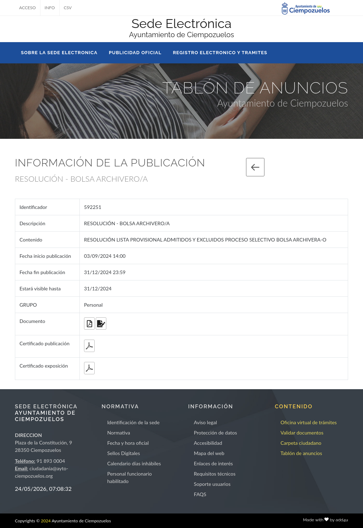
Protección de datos (215, 433)
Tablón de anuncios (301, 453)
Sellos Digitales (123, 453)
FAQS (200, 494)
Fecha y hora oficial (128, 443)
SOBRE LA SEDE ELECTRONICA (59, 52)
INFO (50, 7)
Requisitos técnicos (215, 474)
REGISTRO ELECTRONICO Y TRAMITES (220, 52)
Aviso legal (205, 422)
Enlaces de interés (213, 463)
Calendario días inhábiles (134, 463)
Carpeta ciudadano (300, 443)
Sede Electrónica (181, 23)
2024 (46, 520)
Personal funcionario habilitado (129, 477)
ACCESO (27, 7)
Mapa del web (209, 453)
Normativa (118, 433)
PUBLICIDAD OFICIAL (135, 52)
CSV (68, 7)
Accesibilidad (208, 443)
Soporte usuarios (212, 484)
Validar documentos (301, 433)
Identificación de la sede (133, 422)
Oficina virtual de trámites (308, 422)
